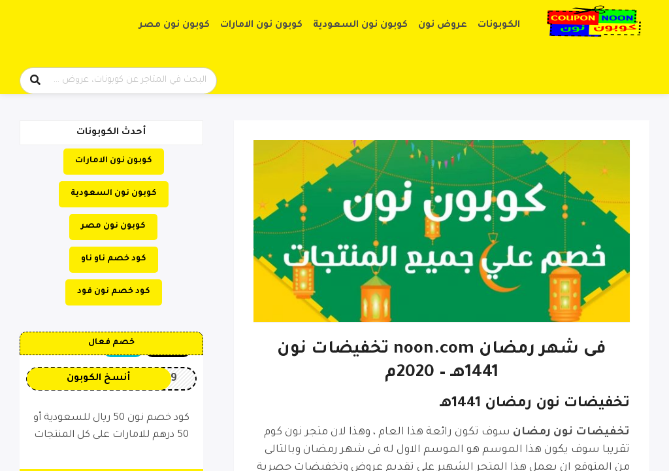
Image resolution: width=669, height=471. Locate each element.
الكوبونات (499, 25)
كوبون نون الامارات (261, 25)
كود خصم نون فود (113, 291)
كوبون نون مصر (174, 25)
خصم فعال (111, 342)
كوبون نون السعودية (360, 25)
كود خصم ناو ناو (113, 259)
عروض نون (442, 25)
